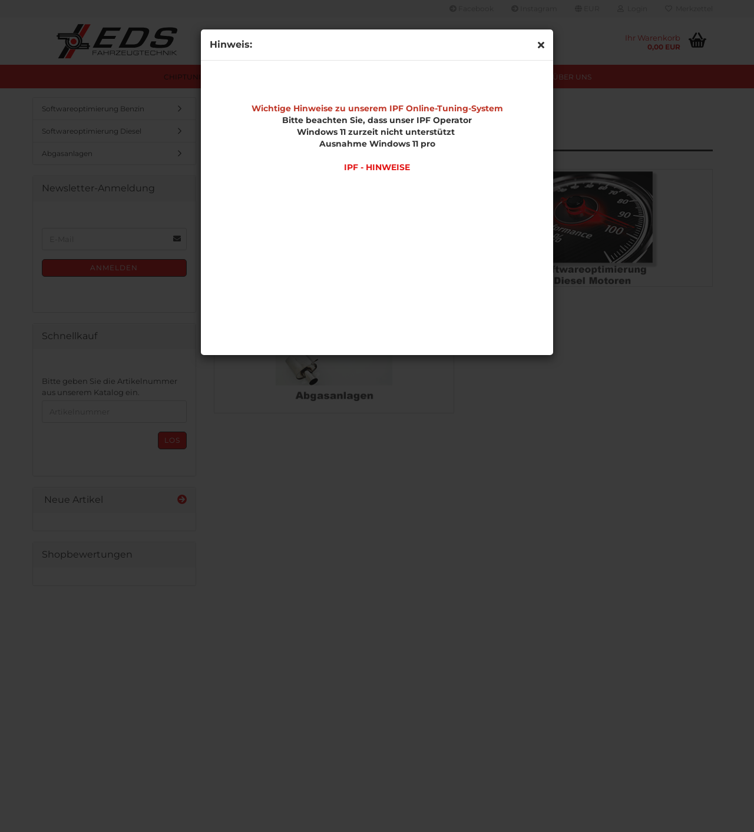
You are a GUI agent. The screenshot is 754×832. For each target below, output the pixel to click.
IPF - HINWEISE (377, 167)
